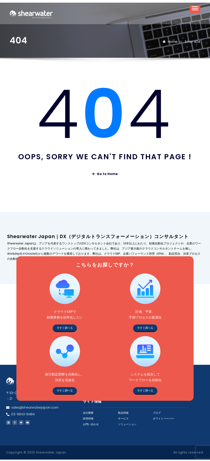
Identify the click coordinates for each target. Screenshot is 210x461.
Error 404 (192, 43)
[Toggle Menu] (195, 10)
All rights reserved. (188, 454)
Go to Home (105, 175)
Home (172, 43)
